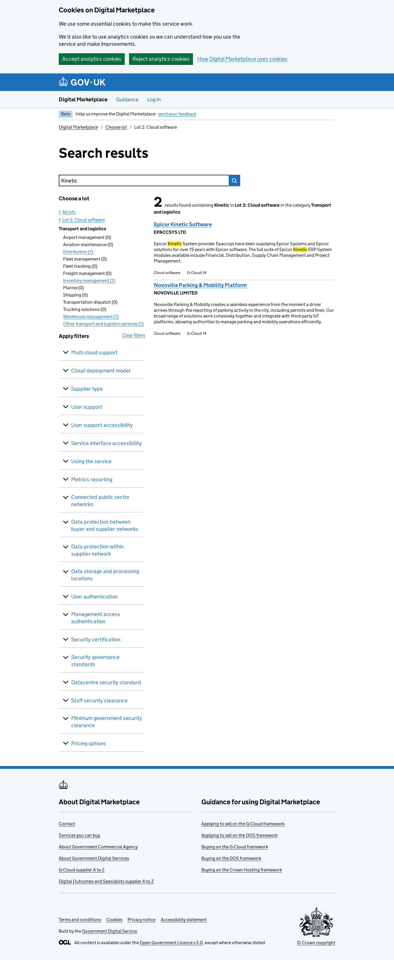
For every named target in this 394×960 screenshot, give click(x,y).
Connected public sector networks (100, 500)
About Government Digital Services (94, 858)
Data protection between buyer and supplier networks (105, 525)
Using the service (91, 461)
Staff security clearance (99, 700)
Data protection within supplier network (97, 550)
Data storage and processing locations (105, 575)
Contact (67, 823)
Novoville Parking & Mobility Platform (200, 285)
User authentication (94, 596)
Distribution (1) (78, 251)
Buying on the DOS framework (231, 858)
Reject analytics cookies (161, 59)
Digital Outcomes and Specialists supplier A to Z (106, 881)
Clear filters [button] (133, 335)
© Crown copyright (316, 942)
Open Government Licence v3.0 (171, 942)
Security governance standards (95, 661)
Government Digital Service (109, 931)
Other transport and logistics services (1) (103, 323)
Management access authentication (95, 618)
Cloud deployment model (100, 370)
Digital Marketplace (83, 99)
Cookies (114, 919)
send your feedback (177, 114)
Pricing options (88, 743)
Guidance (127, 99)
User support (86, 407)
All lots (69, 212)
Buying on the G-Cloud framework (234, 846)
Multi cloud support (94, 352)
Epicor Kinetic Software (183, 224)
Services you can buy (79, 835)
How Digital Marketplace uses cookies (242, 59)
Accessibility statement (184, 919)
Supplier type (87, 388)
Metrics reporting (91, 479)
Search (234, 180)
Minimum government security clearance (106, 722)
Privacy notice (142, 919)
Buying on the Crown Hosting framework (241, 869)
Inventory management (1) (89, 280)
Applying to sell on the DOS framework (239, 835)
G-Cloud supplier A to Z (82, 869)
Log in (154, 99)
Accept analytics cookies (91, 59)
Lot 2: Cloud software (83, 220)
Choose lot (116, 127)
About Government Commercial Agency (98, 846)
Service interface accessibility (106, 443)
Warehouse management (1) (91, 316)
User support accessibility (102, 425)
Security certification (95, 639)
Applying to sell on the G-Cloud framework (243, 823)
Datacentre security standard (106, 682)
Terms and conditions (80, 919)
